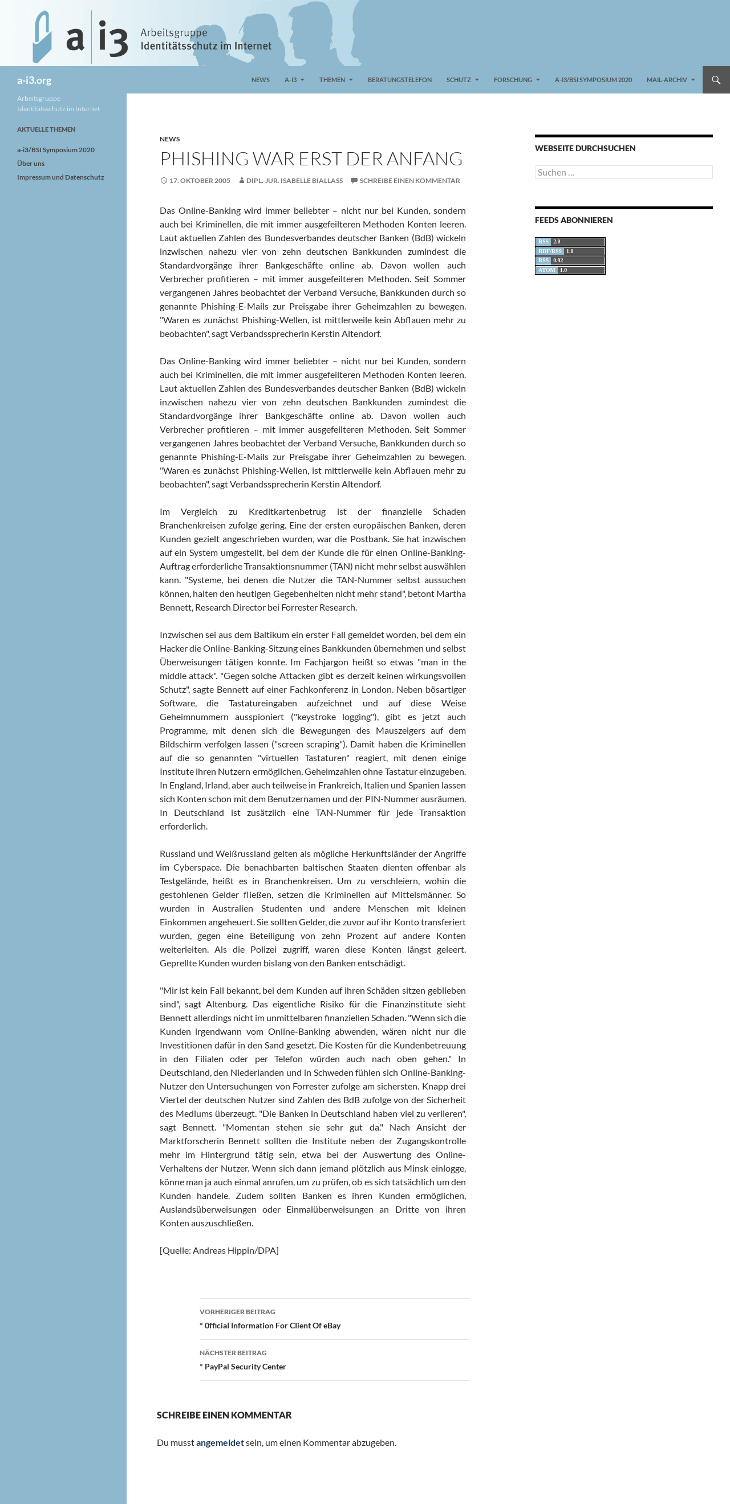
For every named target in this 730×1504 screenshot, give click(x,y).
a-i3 (291, 79)
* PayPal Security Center (335, 1358)
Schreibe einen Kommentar (410, 180)
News (261, 79)
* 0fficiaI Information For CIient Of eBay (335, 1317)
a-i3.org (34, 80)
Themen (332, 79)
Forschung (513, 79)
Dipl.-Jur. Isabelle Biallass (294, 180)
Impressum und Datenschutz (60, 177)
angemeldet (220, 1442)
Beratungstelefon (400, 79)
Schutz (459, 79)
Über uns (30, 163)
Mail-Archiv (667, 79)
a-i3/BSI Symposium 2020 (593, 79)
